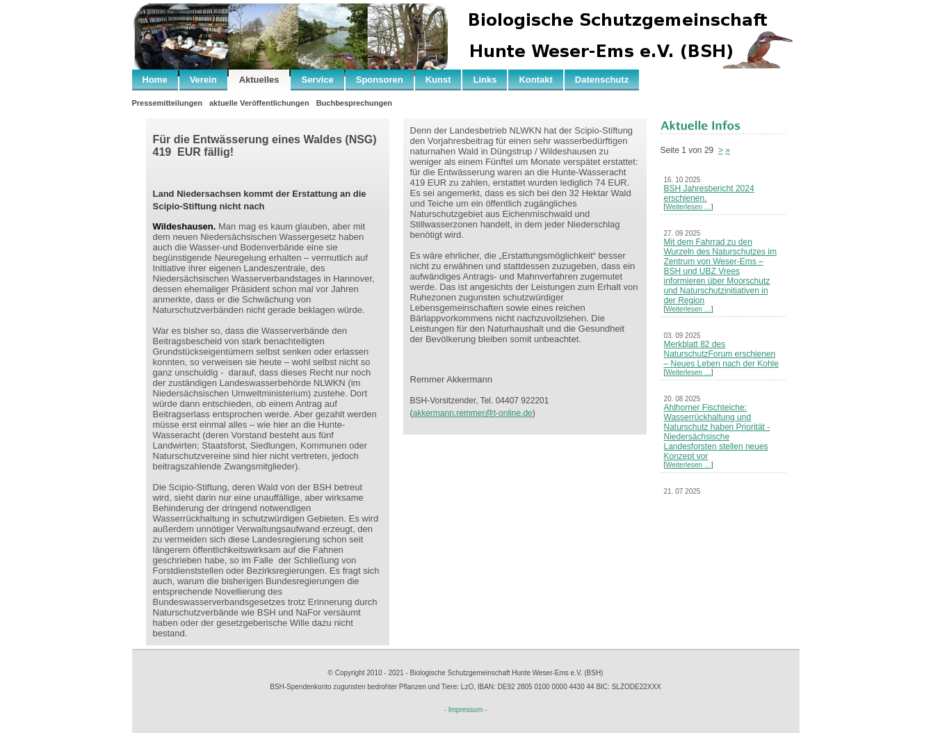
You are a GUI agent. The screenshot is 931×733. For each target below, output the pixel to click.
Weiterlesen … (688, 207)
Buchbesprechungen (354, 103)
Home (155, 79)
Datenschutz (602, 79)
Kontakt (535, 79)
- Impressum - (465, 710)
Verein (203, 79)
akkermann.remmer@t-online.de (473, 413)
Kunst (438, 79)
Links (484, 79)
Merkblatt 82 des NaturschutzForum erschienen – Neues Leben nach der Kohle (721, 354)
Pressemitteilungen (167, 103)
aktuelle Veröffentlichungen (259, 103)
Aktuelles (259, 79)
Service (317, 79)
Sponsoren (379, 79)
